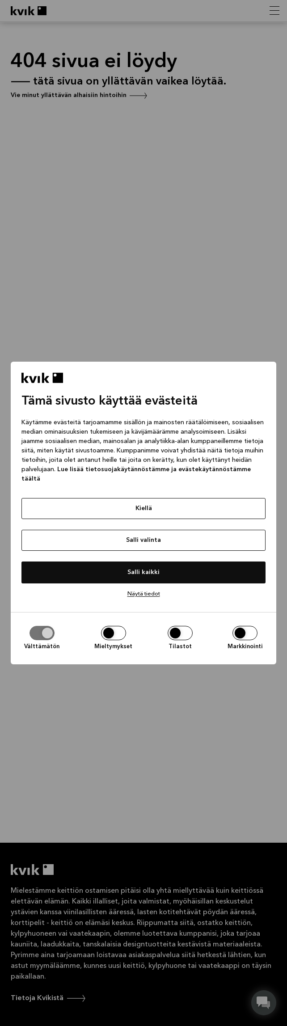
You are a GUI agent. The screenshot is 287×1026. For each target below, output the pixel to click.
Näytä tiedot (143, 594)
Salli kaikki (143, 572)
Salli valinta (143, 540)
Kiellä (143, 508)
